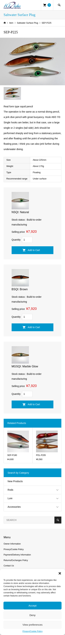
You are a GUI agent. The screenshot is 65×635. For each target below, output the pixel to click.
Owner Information (12, 544)
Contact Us (9, 565)
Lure (10, 498)
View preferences (33, 624)
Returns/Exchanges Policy (16, 560)
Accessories (14, 506)
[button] (60, 573)
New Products (15, 481)
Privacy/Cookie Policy (32, 631)
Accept (33, 605)
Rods (10, 489)
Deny (32, 615)
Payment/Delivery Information (17, 555)
